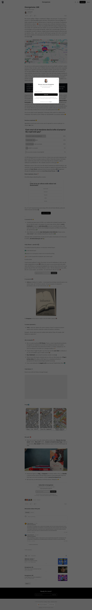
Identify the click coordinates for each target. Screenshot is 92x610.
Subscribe (82, 2)
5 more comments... (28, 549)
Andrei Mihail (30, 534)
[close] (57, 79)
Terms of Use (51, 97)
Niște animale (30, 233)
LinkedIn (64, 473)
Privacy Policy (55, 98)
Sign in (88, 2)
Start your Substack (42, 604)
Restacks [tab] (32, 512)
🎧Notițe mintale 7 (29, 559)
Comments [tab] (27, 512)
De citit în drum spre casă (36, 238)
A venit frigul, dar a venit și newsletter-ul (33, 577)
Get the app (51, 604)
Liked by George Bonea (32, 524)
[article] (46, 561)
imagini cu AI (43, 363)
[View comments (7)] (31, 16)
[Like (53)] (27, 16)
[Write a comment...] (47, 518)
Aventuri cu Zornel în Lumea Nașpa (53, 442)
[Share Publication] (78, 2)
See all (28, 583)
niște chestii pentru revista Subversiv (49, 232)
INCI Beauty (42, 343)
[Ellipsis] (67, 523)
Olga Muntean (30, 523)
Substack (40, 607)
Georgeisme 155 (29, 575)
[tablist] (30, 512)
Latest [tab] (29, 555)
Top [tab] (26, 555)
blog (39, 473)
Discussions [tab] (33, 555)
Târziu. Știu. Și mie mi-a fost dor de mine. (33, 568)
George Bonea (30, 11)
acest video (56, 350)
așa (29, 125)
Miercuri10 (37, 442)
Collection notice (54, 601)
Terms (49, 601)
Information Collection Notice (45, 98)
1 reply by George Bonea (33, 544)
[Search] (75, 2)
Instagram (28, 318)
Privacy (45, 601)
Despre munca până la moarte (31, 560)
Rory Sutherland (31, 354)
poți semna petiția (43, 226)
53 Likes (34, 499)
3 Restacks (38, 499)
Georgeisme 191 (29, 567)
